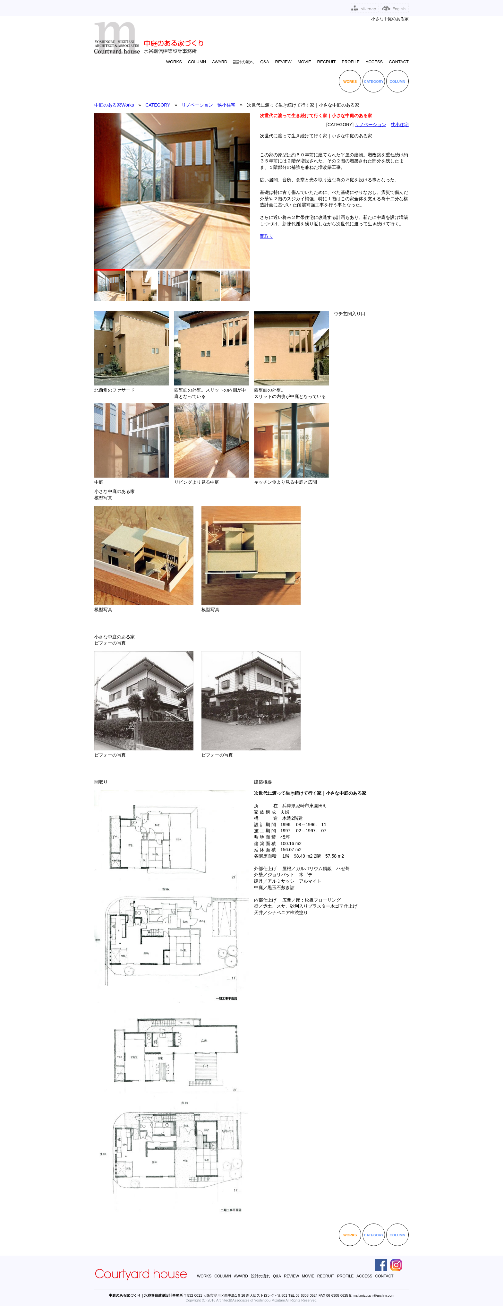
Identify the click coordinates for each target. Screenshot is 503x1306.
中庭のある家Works (114, 105)
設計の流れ (243, 61)
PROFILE (351, 61)
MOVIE (304, 61)
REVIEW (283, 61)
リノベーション (197, 105)
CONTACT (399, 61)
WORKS (174, 61)
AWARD (219, 61)
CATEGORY (374, 81)
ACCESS (374, 61)
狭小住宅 (226, 105)
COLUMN (197, 61)
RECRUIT (326, 61)
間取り (266, 236)
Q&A (264, 61)
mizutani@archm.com (377, 1295)
